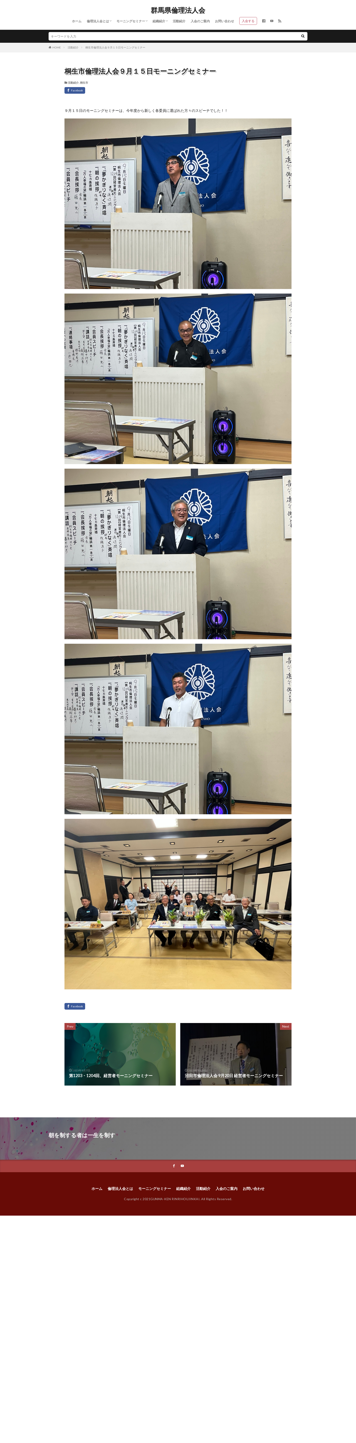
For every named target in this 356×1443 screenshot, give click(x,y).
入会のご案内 (200, 21)
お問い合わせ (224, 21)
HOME (56, 47)
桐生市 (84, 82)
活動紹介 (179, 21)
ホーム (77, 21)
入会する (248, 21)
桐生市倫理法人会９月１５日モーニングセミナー (115, 47)
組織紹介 (159, 21)
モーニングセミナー (130, 21)
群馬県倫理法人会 (178, 10)
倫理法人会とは (98, 21)
